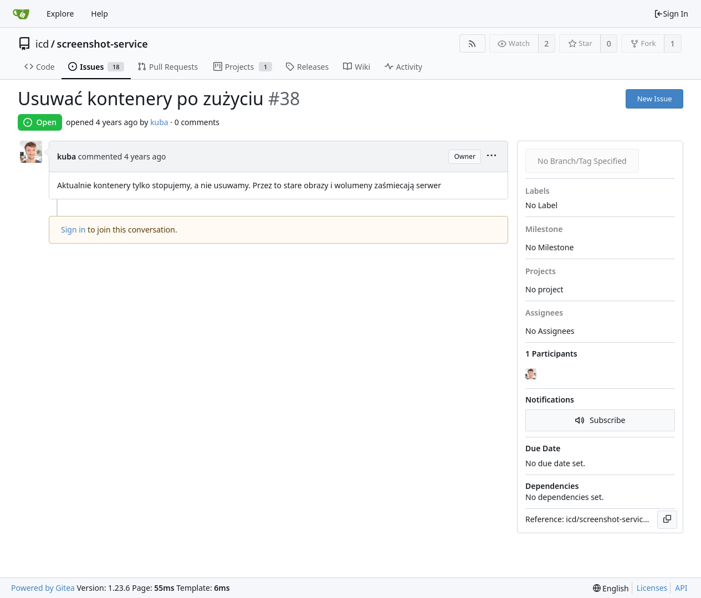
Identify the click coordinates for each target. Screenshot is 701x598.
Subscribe (600, 420)
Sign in (73, 229)
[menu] (491, 156)
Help (99, 13)
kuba (159, 122)
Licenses (652, 587)
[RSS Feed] (472, 43)
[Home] (21, 14)
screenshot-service (102, 43)
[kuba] (532, 373)
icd (42, 43)
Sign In (671, 13)
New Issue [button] (654, 99)
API (681, 587)
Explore (60, 13)
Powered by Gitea (43, 587)
